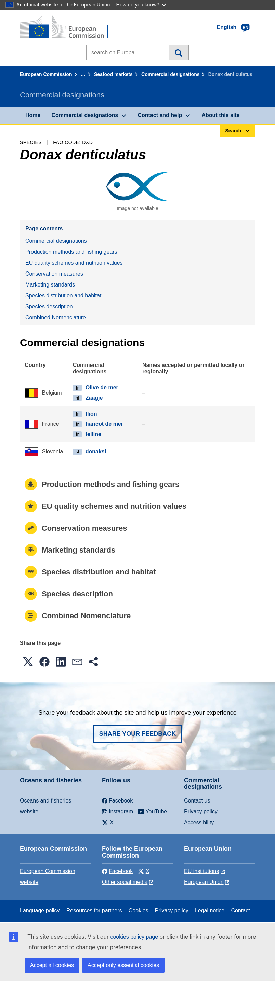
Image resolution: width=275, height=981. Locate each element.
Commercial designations (170, 74)
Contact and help (160, 115)
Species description (49, 306)
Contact (240, 910)
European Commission (46, 74)
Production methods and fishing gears (71, 252)
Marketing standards (50, 285)
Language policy (40, 910)
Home (32, 115)
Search (178, 52)
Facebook (117, 871)
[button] (28, 661)
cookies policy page (134, 937)
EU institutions (201, 871)
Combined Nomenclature (55, 317)
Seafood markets (113, 74)
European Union (204, 882)
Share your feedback (137, 733)
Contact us (197, 801)
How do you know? (141, 5)
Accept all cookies (52, 965)
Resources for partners (94, 910)
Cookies (138, 910)
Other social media (124, 882)
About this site (220, 115)
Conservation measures (54, 274)
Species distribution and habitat (63, 296)
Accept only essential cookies (123, 965)
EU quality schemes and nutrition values (74, 263)
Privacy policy (201, 811)
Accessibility (199, 822)
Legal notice (209, 910)
